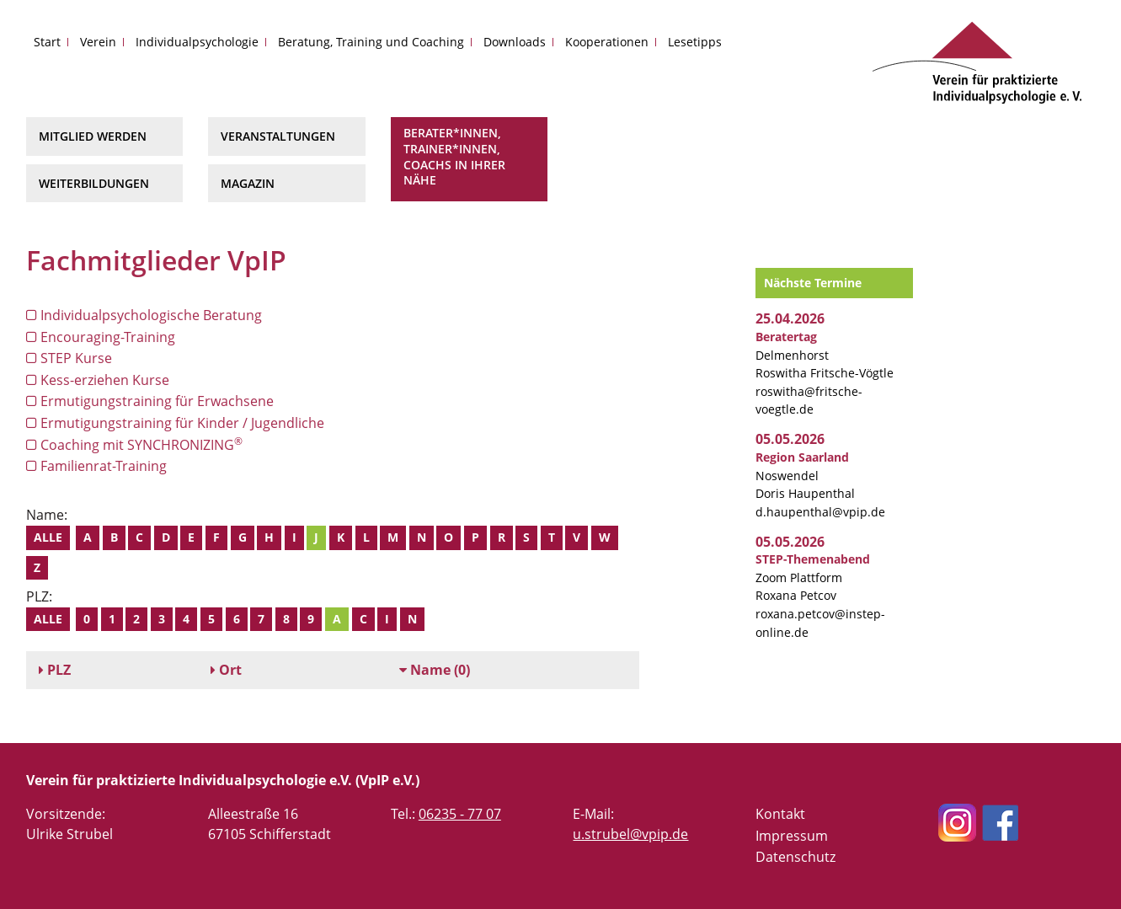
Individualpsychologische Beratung (144, 315)
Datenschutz (795, 857)
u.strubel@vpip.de (630, 834)
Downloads (514, 42)
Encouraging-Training (100, 337)
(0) (434, 669)
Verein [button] (98, 42)
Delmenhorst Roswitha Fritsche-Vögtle (824, 355)
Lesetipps (695, 42)
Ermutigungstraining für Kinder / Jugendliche (175, 423)
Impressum (791, 835)
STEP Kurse (69, 358)
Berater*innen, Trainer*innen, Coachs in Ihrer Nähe (454, 156)
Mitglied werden (93, 136)
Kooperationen (607, 42)
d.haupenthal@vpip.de (820, 512)
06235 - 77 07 (460, 814)
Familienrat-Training (96, 466)
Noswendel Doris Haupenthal (805, 475)
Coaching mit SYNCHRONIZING (134, 444)
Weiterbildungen (94, 183)
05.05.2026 (790, 439)
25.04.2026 (790, 318)
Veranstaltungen (278, 136)
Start (47, 42)
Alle (48, 537)
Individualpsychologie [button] (197, 42)
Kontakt (780, 814)
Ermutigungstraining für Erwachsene (150, 401)
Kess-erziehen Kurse (97, 380)
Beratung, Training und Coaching (371, 42)
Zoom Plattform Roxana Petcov (812, 577)
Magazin (248, 183)
